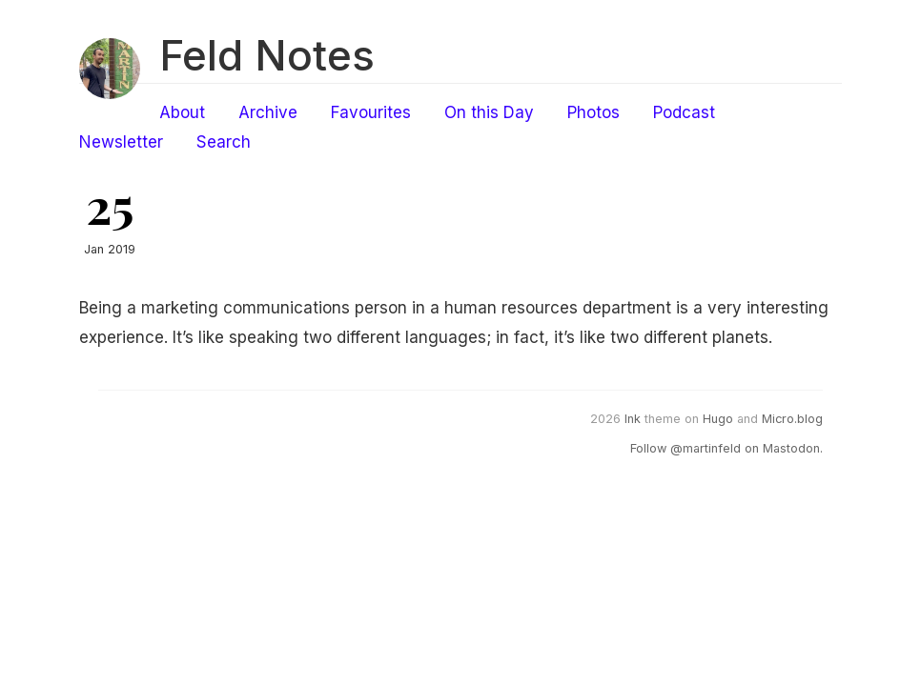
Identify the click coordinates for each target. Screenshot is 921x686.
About (182, 112)
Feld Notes (267, 55)
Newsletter (121, 141)
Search (223, 141)
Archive (267, 112)
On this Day (489, 112)
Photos (593, 112)
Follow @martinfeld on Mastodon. (726, 448)
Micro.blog (792, 419)
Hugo (718, 419)
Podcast (684, 112)
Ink (632, 419)
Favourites (371, 112)
